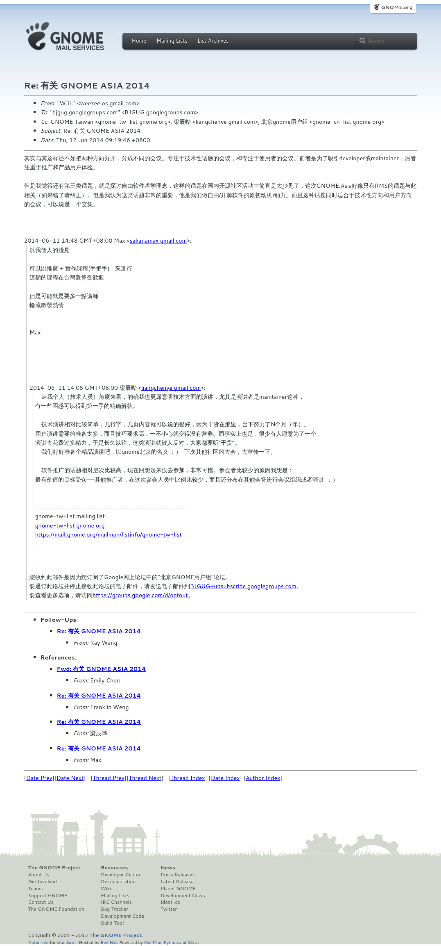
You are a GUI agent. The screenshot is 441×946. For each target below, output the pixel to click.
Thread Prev (108, 778)
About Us (39, 874)
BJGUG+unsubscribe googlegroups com (243, 586)
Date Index (225, 778)
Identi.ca (170, 902)
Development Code (122, 916)
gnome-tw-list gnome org (70, 525)
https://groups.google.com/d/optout (140, 595)
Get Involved (42, 881)
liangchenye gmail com (171, 388)
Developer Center (120, 874)
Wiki (106, 888)
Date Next (70, 778)
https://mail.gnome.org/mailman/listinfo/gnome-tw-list (108, 534)
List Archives (212, 40)
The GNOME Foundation (56, 909)
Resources (114, 867)
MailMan (152, 942)
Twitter (169, 909)
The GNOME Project (54, 867)
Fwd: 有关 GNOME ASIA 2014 (101, 669)
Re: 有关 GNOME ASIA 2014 (99, 631)
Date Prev (39, 778)
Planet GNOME (178, 888)
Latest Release (177, 881)
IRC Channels (116, 902)
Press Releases (177, 874)
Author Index (263, 778)
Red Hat (108, 942)
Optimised (38, 942)
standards (67, 942)
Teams (35, 888)
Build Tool (112, 923)
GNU (193, 942)
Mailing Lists (172, 40)
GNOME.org (396, 7)
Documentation (118, 881)
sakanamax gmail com (158, 240)
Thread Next (145, 778)
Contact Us (41, 902)
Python (171, 942)
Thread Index (187, 778)
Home (139, 40)
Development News (183, 895)
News (168, 867)
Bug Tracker (114, 909)
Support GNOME (48, 895)
